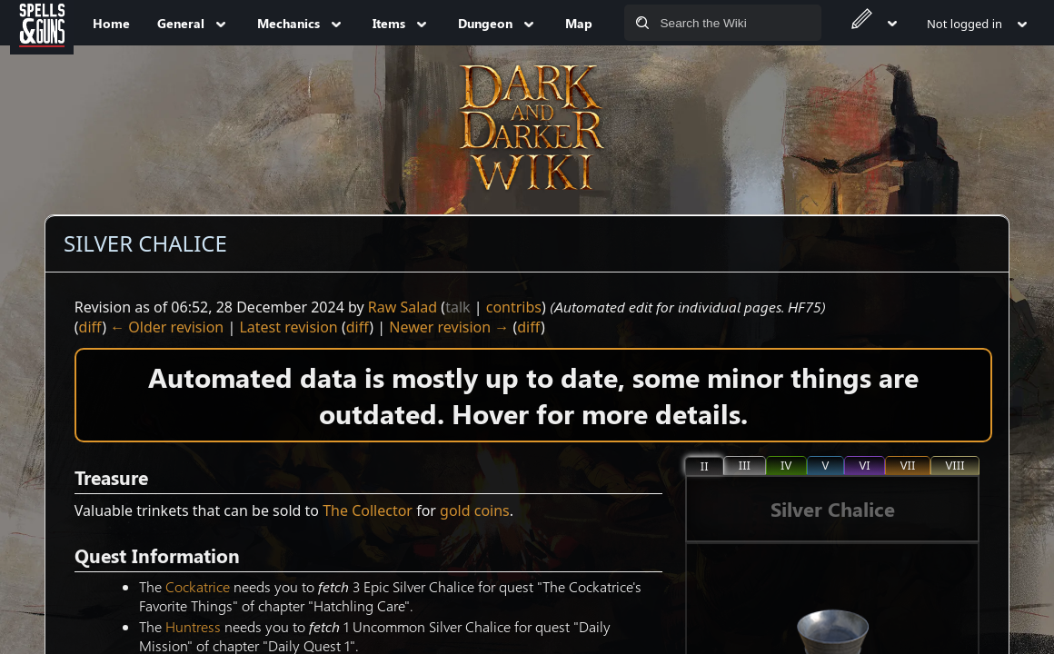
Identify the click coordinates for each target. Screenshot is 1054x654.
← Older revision (167, 327)
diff (91, 327)
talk (457, 307)
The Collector (368, 510)
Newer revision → (449, 327)
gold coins (475, 510)
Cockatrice (197, 586)
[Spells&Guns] (42, 22)
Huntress (193, 626)
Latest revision (288, 327)
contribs (514, 307)
